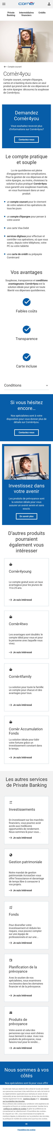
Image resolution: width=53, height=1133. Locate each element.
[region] (26, 1109)
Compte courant (15, 67)
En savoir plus (26, 516)
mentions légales (29, 1099)
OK (26, 1124)
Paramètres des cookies (26, 1130)
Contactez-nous (26, 139)
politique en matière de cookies (14, 1109)
